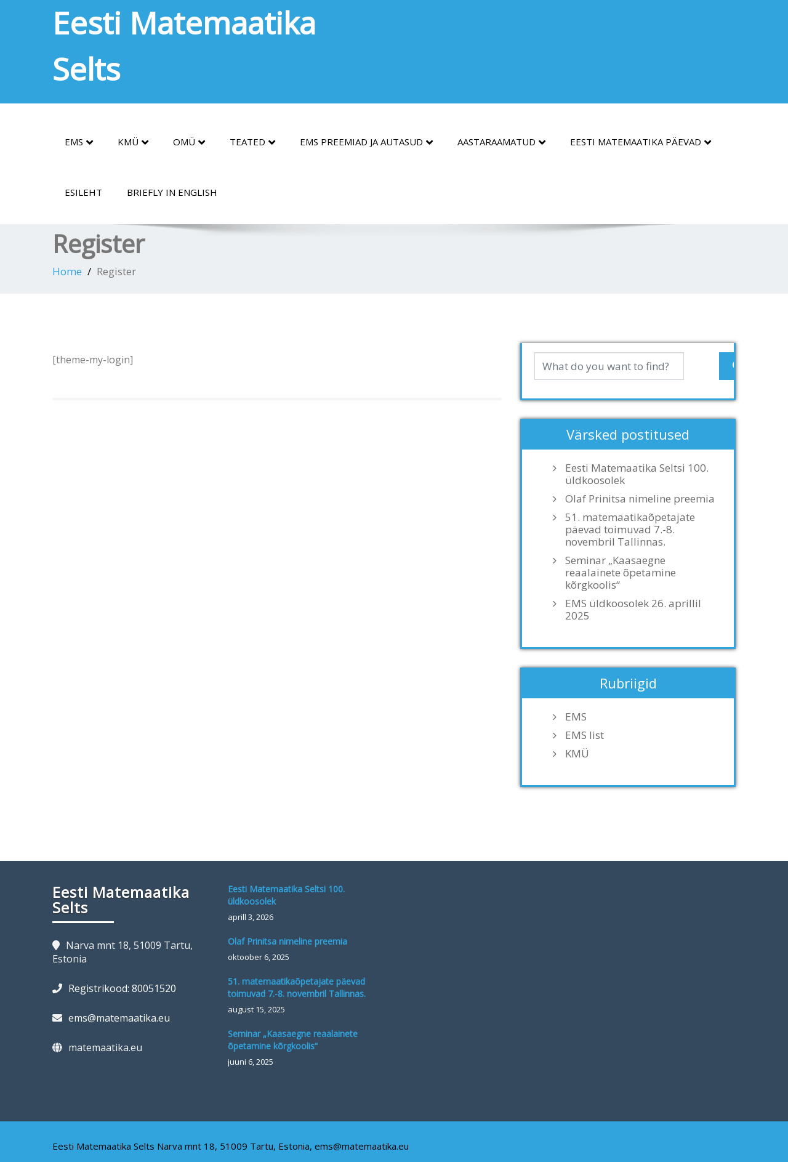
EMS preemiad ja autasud (366, 142)
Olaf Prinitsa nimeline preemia (640, 499)
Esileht (83, 192)
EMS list (584, 735)
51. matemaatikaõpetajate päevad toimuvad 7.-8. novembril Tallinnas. (630, 529)
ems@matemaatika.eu (119, 1018)
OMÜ (189, 142)
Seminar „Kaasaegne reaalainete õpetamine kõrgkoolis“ (620, 572)
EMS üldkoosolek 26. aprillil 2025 (633, 609)
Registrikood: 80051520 (122, 988)
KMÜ (133, 142)
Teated (252, 142)
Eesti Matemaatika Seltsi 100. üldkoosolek (637, 474)
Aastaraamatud (501, 142)
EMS (79, 142)
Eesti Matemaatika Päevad (640, 142)
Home (67, 271)
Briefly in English (172, 192)
